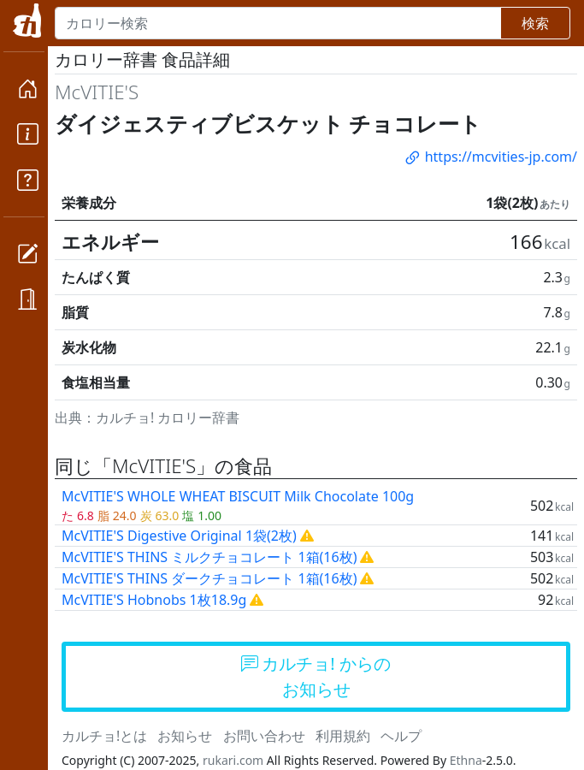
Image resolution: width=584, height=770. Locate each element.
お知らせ (184, 735)
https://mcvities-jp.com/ (490, 156)
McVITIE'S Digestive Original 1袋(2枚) (179, 535)
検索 (535, 23)
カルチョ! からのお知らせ (316, 676)
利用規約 (343, 735)
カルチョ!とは (104, 735)
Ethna (466, 760)
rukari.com (233, 760)
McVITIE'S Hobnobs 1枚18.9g (154, 599)
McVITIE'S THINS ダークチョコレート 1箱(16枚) (209, 578)
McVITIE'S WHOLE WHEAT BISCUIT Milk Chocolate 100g (238, 496)
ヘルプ (401, 735)
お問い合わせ (264, 735)
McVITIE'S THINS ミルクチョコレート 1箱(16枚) (209, 557)
